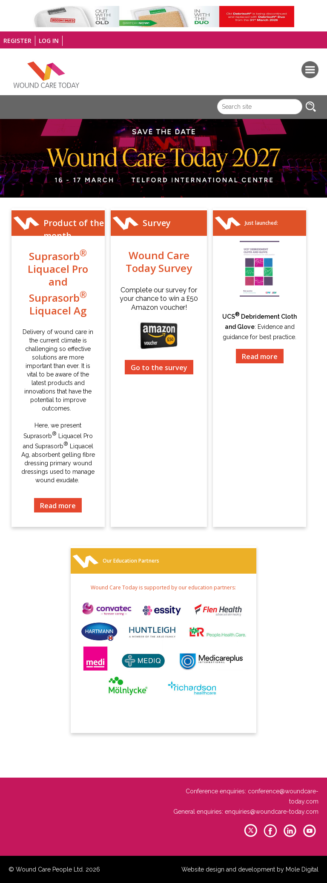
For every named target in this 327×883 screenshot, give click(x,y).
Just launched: (261, 222)
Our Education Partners (131, 560)
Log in (49, 41)
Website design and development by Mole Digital (249, 869)
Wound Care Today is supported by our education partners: (163, 587)
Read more (58, 505)
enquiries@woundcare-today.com (271, 811)
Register (17, 41)
